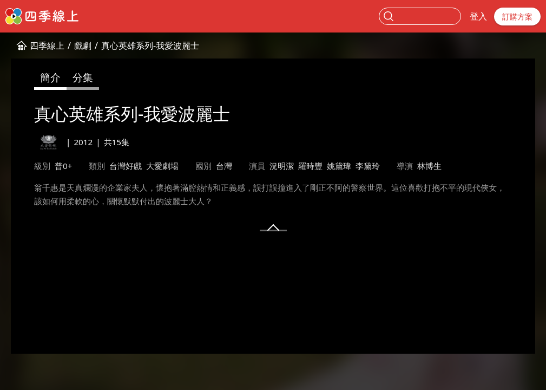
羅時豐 (310, 165)
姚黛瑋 (339, 165)
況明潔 (281, 165)
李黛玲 (368, 165)
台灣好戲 (125, 165)
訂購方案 (517, 16)
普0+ (63, 165)
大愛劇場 (162, 165)
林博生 (429, 165)
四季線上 (47, 45)
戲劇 (82, 45)
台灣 (224, 165)
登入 (478, 16)
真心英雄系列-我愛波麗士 (150, 45)
